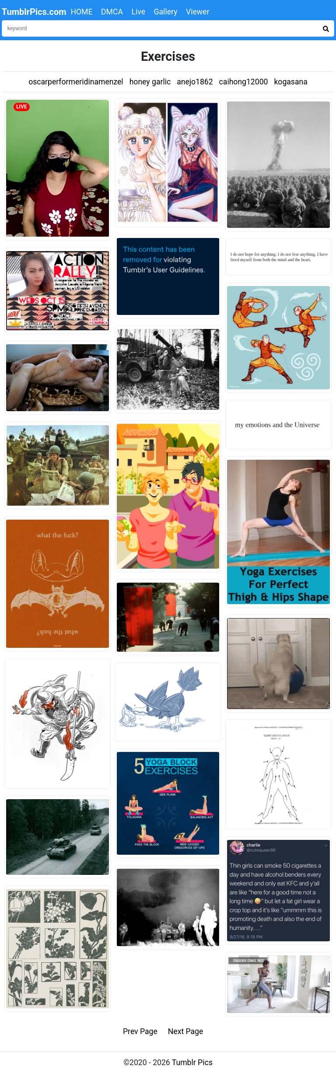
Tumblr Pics (192, 1062)
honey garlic (150, 81)
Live (138, 11)
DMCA (112, 11)
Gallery (166, 11)
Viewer (197, 11)
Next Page (185, 1031)
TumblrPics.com (34, 12)
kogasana (290, 81)
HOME (81, 11)
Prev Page (140, 1031)
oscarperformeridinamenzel (75, 81)
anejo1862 (195, 81)
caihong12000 (243, 81)
